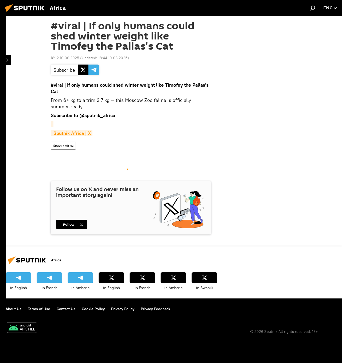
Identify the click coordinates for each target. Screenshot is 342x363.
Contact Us (66, 308)
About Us (13, 308)
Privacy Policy (122, 308)
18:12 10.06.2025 (65, 57)
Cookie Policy (93, 308)
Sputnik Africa (63, 145)
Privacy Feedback (155, 308)
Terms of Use (39, 308)
